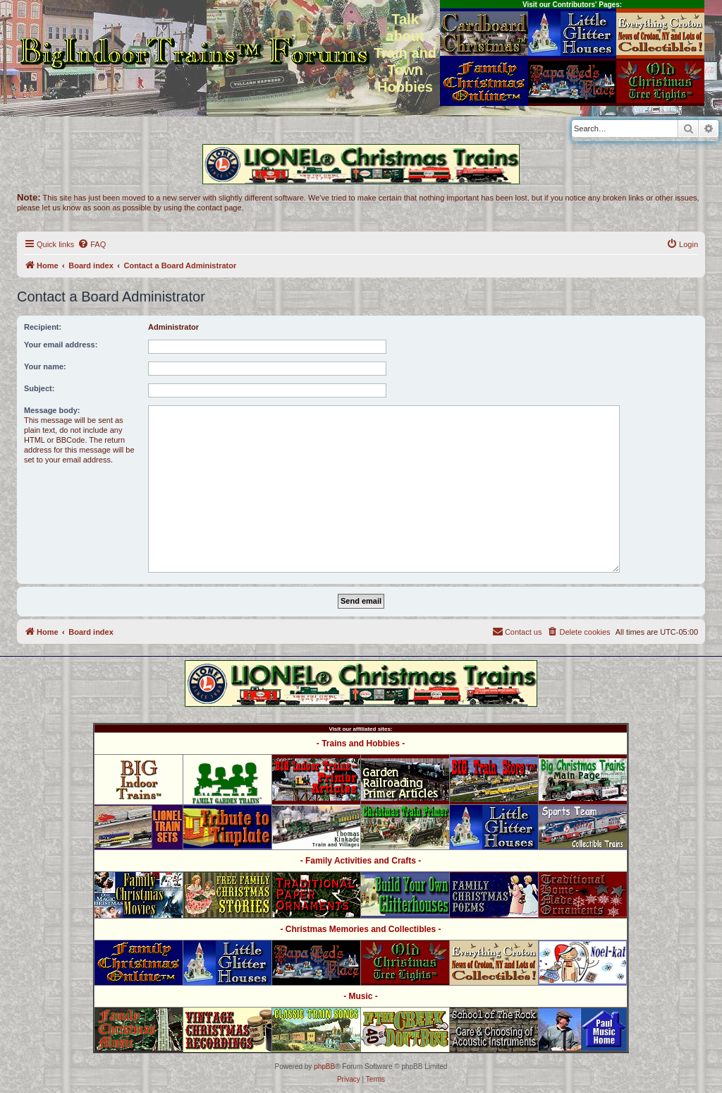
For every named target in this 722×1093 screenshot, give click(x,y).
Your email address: (60, 344)
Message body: (52, 410)
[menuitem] (92, 244)
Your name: (45, 366)
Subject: (39, 388)
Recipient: (42, 327)
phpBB (324, 1066)
